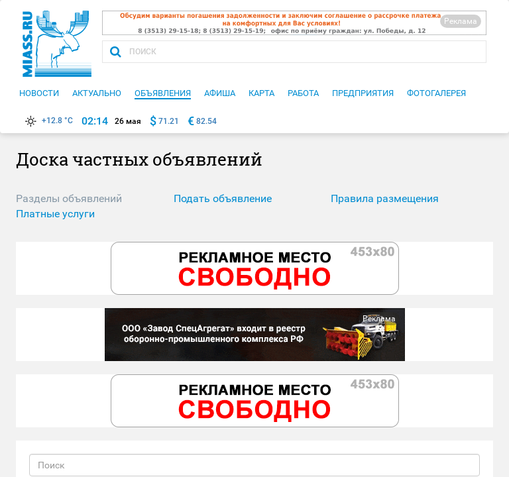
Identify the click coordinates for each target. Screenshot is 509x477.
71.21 (168, 121)
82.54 (206, 121)
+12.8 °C (48, 120)
